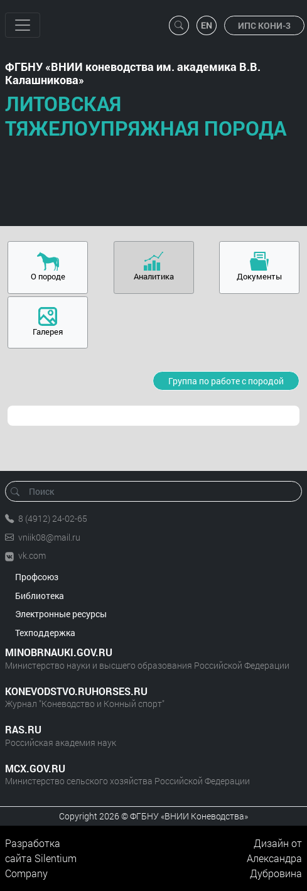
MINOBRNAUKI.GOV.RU (58, 652)
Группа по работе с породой (226, 381)
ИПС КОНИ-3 (264, 25)
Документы (259, 276)
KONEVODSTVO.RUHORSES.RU (76, 691)
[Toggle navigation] (22, 25)
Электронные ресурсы (61, 614)
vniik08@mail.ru (49, 537)
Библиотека (39, 596)
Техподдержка (45, 633)
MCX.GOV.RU (35, 768)
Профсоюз (36, 577)
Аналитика (154, 276)
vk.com (32, 555)
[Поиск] (157, 491)
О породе (48, 276)
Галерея (48, 332)
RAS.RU (23, 729)
